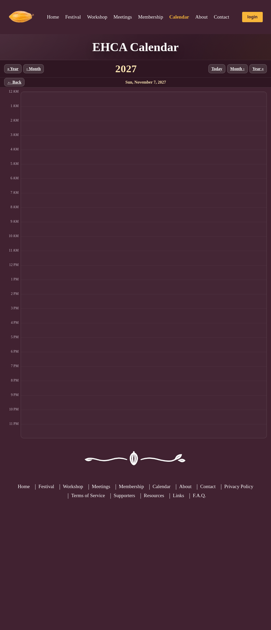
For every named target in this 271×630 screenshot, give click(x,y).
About (201, 17)
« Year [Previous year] (12, 69)
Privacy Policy (238, 486)
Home (53, 17)
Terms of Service (88, 495)
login (252, 17)
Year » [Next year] (258, 69)
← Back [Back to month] (14, 82)
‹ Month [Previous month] (33, 69)
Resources (154, 495)
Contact (221, 17)
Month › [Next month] (237, 69)
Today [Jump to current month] (216, 69)
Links (178, 495)
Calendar (161, 486)
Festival (73, 17)
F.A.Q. (199, 495)
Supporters (124, 495)
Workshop (97, 17)
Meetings (122, 17)
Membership (150, 17)
